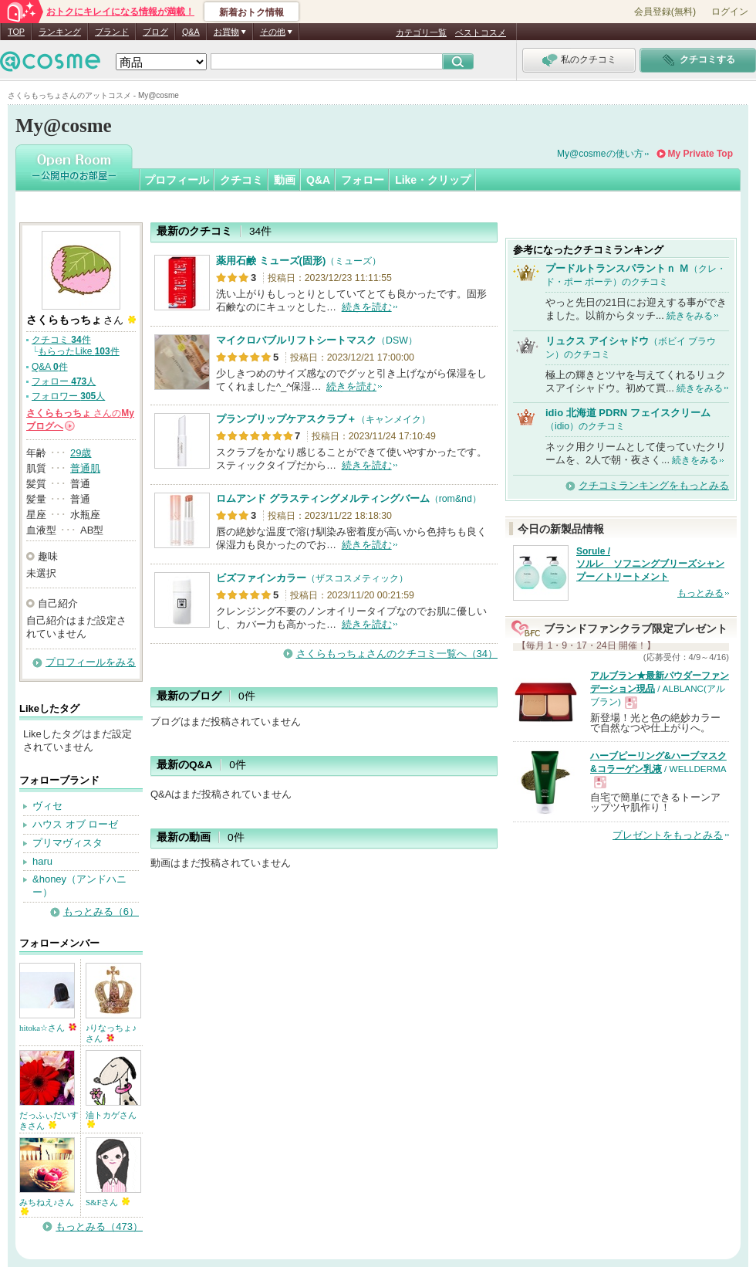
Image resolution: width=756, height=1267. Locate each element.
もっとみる (700, 593)
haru (42, 861)
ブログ (155, 31)
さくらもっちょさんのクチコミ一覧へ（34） (397, 653)
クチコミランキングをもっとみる (654, 485)
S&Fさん (108, 1202)
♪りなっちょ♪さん (111, 1033)
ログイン (729, 11)
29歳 (80, 453)
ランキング (60, 31)
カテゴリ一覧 (421, 32)
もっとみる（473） (99, 1226)
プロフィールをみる (91, 662)
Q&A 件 (50, 366)
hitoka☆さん (47, 1027)
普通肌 (85, 468)
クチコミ (241, 180)
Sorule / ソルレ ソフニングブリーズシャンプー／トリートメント (650, 564)
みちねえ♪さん (46, 1206)
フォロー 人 (64, 381)
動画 (284, 180)
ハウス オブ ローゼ (75, 824)
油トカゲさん (111, 1119)
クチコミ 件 (61, 339)
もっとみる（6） (101, 911)
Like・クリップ (433, 180)
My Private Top (700, 153)
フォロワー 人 (68, 396)
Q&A (191, 31)
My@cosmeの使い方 (600, 153)
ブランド (112, 31)
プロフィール (176, 180)
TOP (16, 31)
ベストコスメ (480, 32)
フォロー (362, 180)
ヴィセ (47, 805)
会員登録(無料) (665, 11)
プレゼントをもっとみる (668, 835)
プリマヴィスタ (67, 843)
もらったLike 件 (78, 351)
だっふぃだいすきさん (49, 1120)
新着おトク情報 (251, 12)
